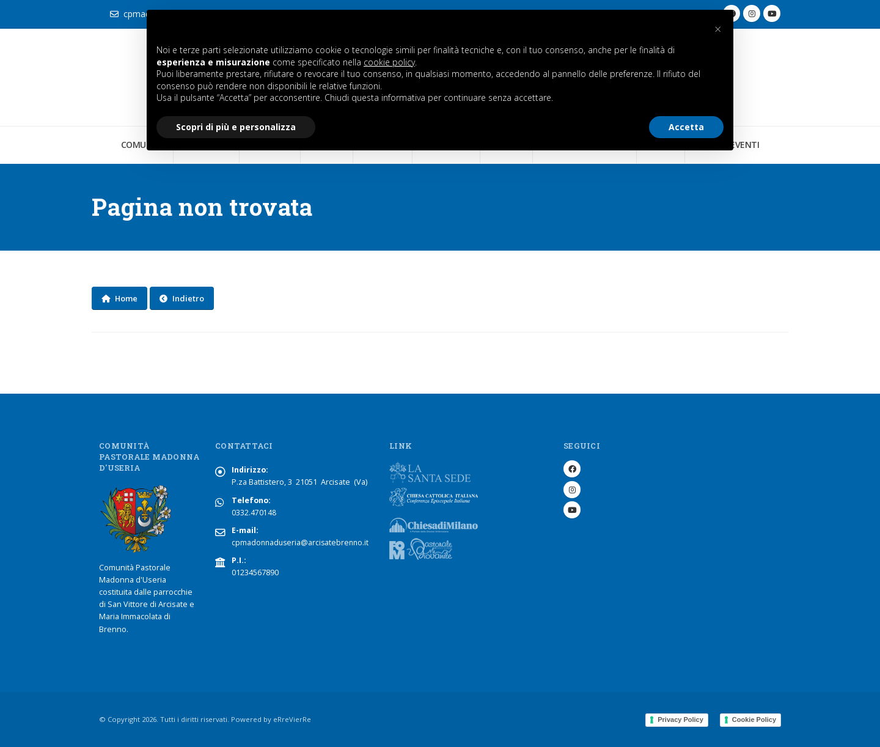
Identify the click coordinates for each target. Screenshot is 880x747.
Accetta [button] (686, 127)
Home (119, 298)
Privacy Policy (680, 719)
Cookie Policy (754, 719)
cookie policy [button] (389, 62)
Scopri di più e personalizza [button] (236, 127)
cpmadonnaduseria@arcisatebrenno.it (302, 542)
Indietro (182, 298)
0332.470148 (254, 512)
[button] (717, 29)
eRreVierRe (292, 719)
